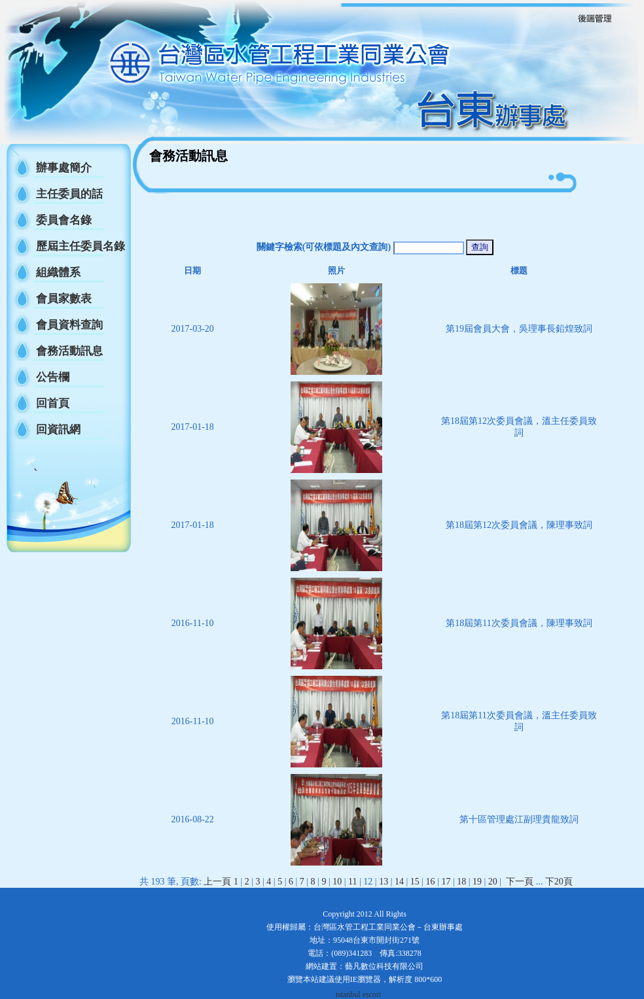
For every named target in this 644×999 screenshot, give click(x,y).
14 (399, 881)
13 (383, 881)
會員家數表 (64, 298)
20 (492, 881)
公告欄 (52, 377)
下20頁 (559, 881)
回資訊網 (58, 429)
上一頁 (217, 881)
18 (461, 881)
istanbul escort (359, 994)
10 (337, 881)
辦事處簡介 (64, 168)
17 (445, 881)
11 (352, 881)
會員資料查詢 (69, 325)
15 (415, 881)
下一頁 (519, 881)
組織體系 (58, 272)
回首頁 (52, 403)
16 (430, 881)
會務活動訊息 (69, 351)
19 (477, 881)
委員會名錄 (64, 220)
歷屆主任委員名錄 (80, 246)
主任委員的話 (69, 194)
